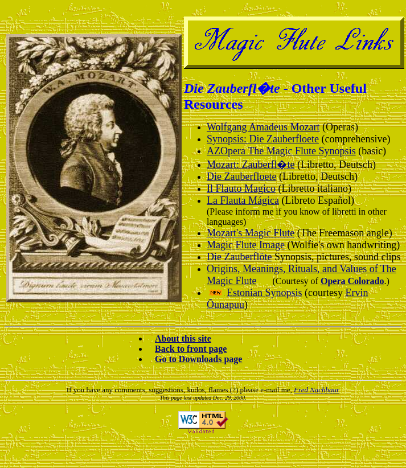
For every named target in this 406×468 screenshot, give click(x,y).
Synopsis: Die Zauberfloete (263, 139)
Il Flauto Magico (241, 188)
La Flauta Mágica (243, 200)
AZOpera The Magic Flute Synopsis (281, 151)
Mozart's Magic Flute (250, 233)
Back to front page (191, 349)
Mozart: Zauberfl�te (250, 164)
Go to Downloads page (198, 359)
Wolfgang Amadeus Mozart (263, 127)
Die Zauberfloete (241, 176)
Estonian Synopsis (264, 292)
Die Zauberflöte (239, 256)
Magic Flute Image (246, 245)
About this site (183, 338)
